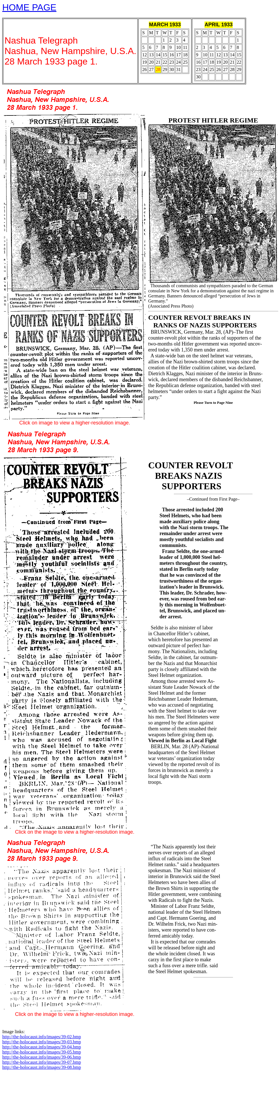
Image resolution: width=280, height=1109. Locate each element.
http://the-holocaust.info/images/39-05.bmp (41, 1052)
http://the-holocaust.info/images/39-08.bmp (41, 1067)
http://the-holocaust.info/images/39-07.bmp (41, 1062)
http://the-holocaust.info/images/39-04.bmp (41, 1046)
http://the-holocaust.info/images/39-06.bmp (41, 1057)
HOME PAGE (29, 7)
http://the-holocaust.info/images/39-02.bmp (41, 1036)
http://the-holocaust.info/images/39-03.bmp (41, 1041)
